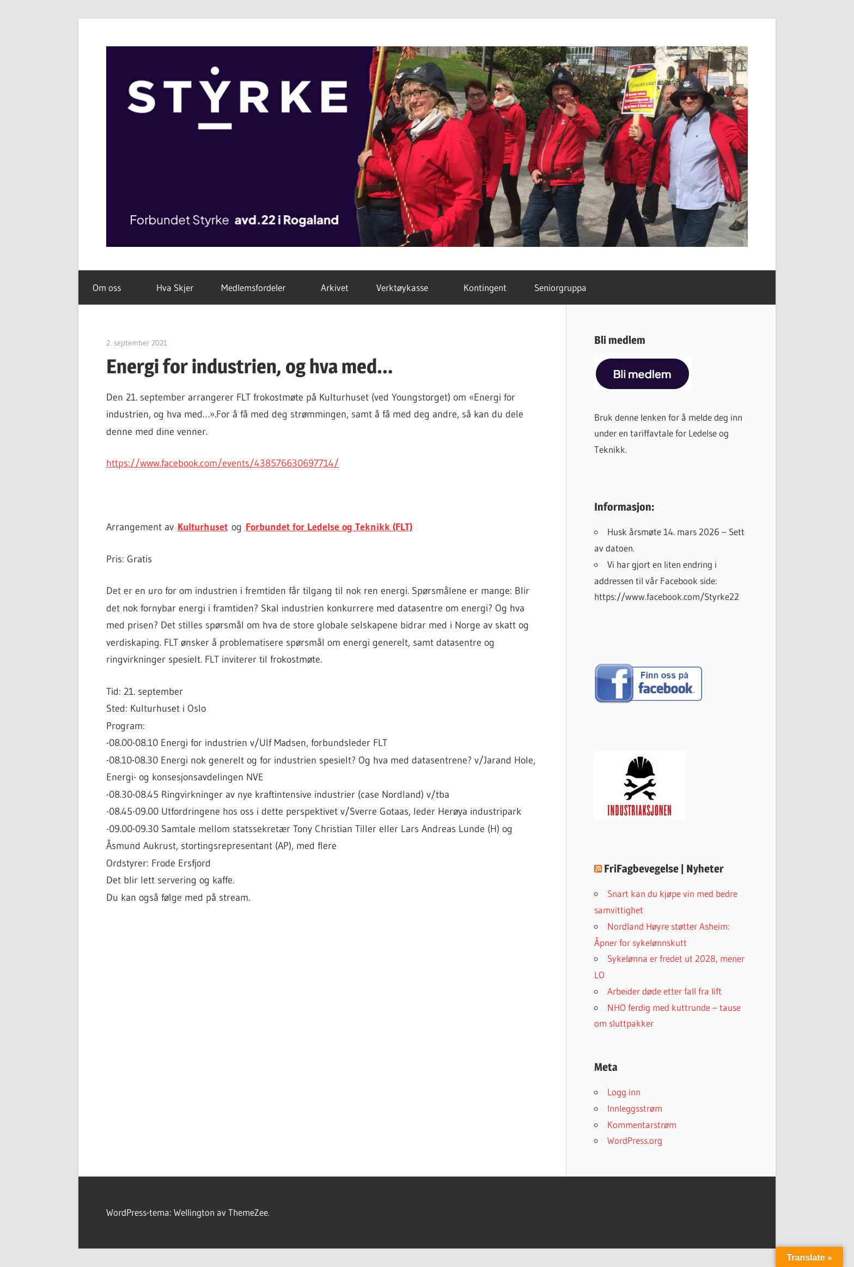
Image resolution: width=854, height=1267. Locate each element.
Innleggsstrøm (634, 1108)
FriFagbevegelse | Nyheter (664, 868)
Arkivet (335, 287)
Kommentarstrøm (641, 1124)
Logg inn (623, 1092)
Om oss (113, 287)
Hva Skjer (174, 287)
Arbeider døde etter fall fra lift (664, 991)
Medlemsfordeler (259, 287)
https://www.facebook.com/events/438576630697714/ (222, 463)
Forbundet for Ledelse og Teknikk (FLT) (329, 527)
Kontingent (485, 287)
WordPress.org (634, 1140)
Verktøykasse (408, 287)
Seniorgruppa (560, 287)
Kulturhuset (203, 527)
